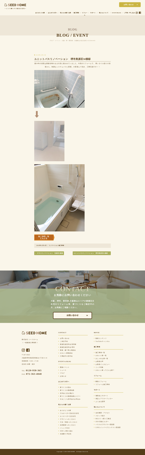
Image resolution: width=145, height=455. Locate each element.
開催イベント (63, 367)
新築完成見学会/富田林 (67, 344)
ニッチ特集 (98, 367)
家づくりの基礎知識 (66, 390)
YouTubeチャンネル (102, 341)
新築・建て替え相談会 (67, 350)
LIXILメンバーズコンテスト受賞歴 (107, 427)
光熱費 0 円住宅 (64, 434)
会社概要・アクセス (102, 413)
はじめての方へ (52, 13)
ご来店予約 (63, 341)
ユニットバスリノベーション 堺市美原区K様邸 (92, 253)
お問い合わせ (129, 4)
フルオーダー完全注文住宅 (68, 413)
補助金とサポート (101, 395)
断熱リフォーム (100, 381)
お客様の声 (98, 361)
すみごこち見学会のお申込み (69, 399)
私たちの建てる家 (65, 13)
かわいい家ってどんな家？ (104, 370)
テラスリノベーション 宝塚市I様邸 (49, 253)
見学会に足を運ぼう (66, 393)
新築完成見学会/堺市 (66, 347)
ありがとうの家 (40, 13)
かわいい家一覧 (100, 355)
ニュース (62, 370)
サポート (93, 13)
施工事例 (76, 13)
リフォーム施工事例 (102, 384)
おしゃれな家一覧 (101, 358)
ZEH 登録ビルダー (101, 421)
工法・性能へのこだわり (67, 422)
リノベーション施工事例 (56, 245)
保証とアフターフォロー (103, 398)
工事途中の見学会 (65, 356)
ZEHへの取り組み (65, 431)
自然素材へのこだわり (67, 425)
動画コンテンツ (100, 338)
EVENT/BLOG (116, 13)
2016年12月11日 (41, 245)
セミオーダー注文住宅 (67, 416)
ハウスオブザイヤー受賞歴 (104, 424)
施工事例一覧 (99, 352)
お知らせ (62, 376)
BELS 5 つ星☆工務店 (102, 418)
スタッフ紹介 (99, 416)
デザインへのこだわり (67, 419)
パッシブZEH (64, 428)
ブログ (61, 373)
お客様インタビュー (102, 364)
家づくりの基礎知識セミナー (69, 396)
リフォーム (84, 14)
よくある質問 (99, 401)
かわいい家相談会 (65, 353)
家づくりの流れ (64, 387)
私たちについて (103, 13)
